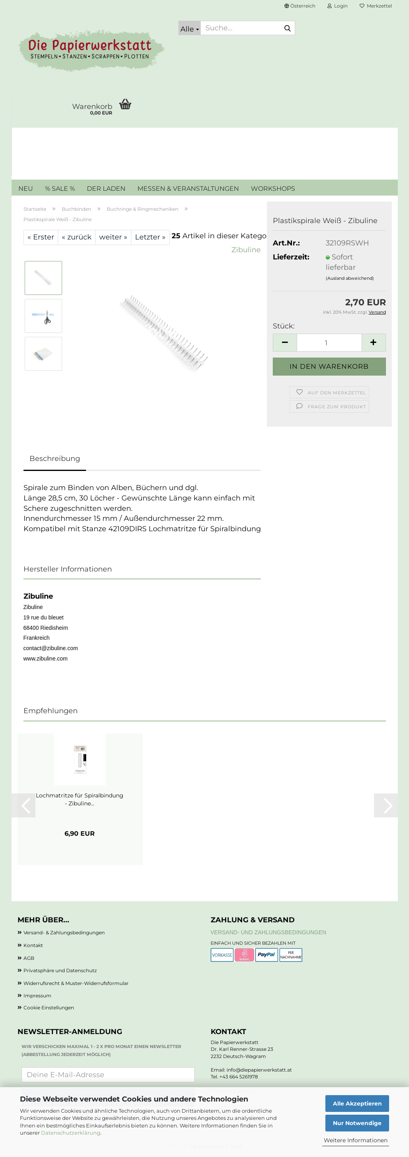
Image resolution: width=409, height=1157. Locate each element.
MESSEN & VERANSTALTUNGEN (188, 188)
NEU (25, 188)
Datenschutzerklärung (70, 1132)
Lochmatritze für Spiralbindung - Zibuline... (79, 799)
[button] (299, 6)
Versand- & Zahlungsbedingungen (64, 932)
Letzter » (150, 237)
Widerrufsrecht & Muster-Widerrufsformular (76, 983)
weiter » (113, 237)
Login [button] (337, 6)
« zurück (77, 237)
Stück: (284, 326)
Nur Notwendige (357, 1123)
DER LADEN (106, 188)
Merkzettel (376, 6)
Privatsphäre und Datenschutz (60, 970)
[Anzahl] (329, 343)
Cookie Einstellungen (48, 1008)
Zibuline (246, 249)
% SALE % (60, 188)
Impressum (37, 996)
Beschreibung (54, 458)
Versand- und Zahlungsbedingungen (269, 932)
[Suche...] (189, 28)
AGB (28, 958)
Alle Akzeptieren (357, 1103)
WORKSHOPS (273, 188)
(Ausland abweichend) (350, 278)
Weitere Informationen (355, 1140)
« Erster (40, 237)
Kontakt (33, 945)
